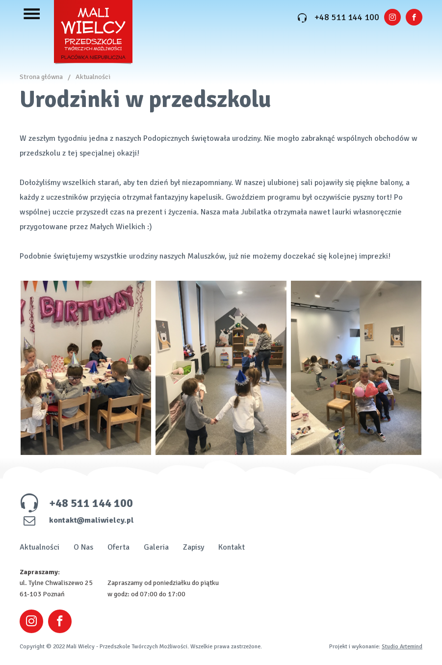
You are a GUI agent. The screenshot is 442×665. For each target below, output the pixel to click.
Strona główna (41, 77)
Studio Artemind (402, 646)
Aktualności (93, 77)
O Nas (83, 547)
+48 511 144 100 (338, 17)
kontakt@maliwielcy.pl (77, 520)
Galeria (156, 547)
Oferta (118, 547)
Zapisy (193, 547)
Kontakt (231, 547)
